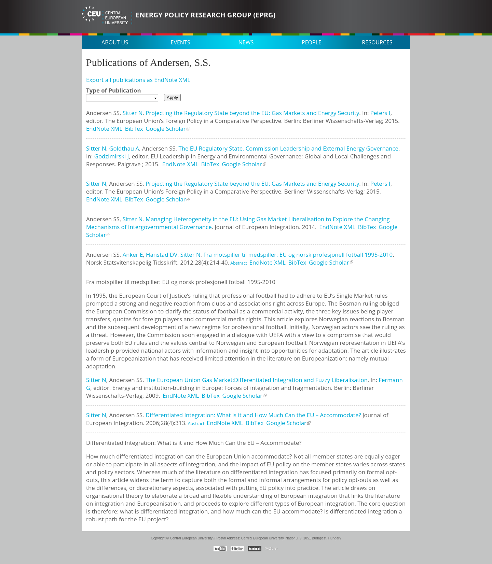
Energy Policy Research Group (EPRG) (205, 14)
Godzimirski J (111, 156)
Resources (377, 42)
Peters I (380, 113)
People (312, 42)
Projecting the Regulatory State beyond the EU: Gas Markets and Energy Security (252, 113)
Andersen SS (103, 113)
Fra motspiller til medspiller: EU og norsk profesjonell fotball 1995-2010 (298, 254)
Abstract (238, 263)
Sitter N (133, 113)
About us (114, 42)
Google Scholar (166, 128)
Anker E (133, 254)
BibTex (134, 128)
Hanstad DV (161, 254)
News (246, 42)
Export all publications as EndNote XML (138, 80)
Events (180, 42)
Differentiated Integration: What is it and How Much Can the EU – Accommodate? (253, 415)
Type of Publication (113, 90)
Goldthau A (124, 148)
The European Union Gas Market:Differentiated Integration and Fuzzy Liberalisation (257, 380)
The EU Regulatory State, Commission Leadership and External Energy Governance (288, 148)
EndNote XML (104, 128)
